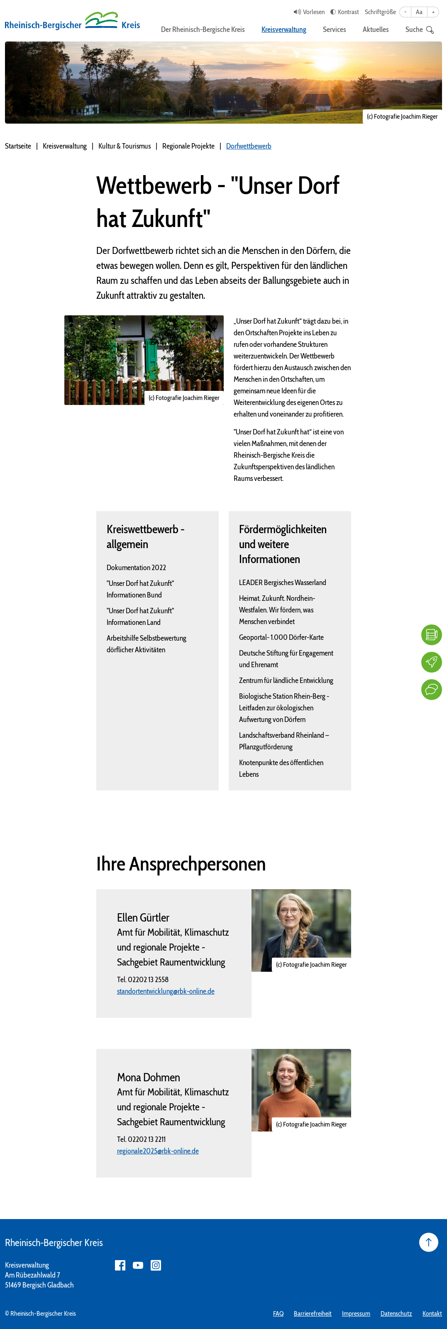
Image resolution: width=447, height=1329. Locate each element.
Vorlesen (314, 12)
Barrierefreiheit (313, 1313)
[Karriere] (431, 662)
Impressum (356, 1313)
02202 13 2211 (147, 1139)
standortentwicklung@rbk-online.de (166, 991)
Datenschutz (396, 1313)
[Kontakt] (431, 689)
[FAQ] (431, 635)
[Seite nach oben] (429, 1242)
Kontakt (432, 1313)
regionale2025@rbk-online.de (158, 1151)
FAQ (278, 1313)
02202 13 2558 (148, 979)
